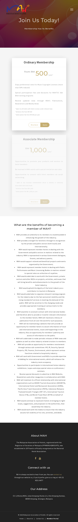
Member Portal (52, 519)
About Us (30, 519)
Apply (45, 125)
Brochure (34, 125)
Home (22, 519)
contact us (57, 474)
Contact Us (40, 519)
